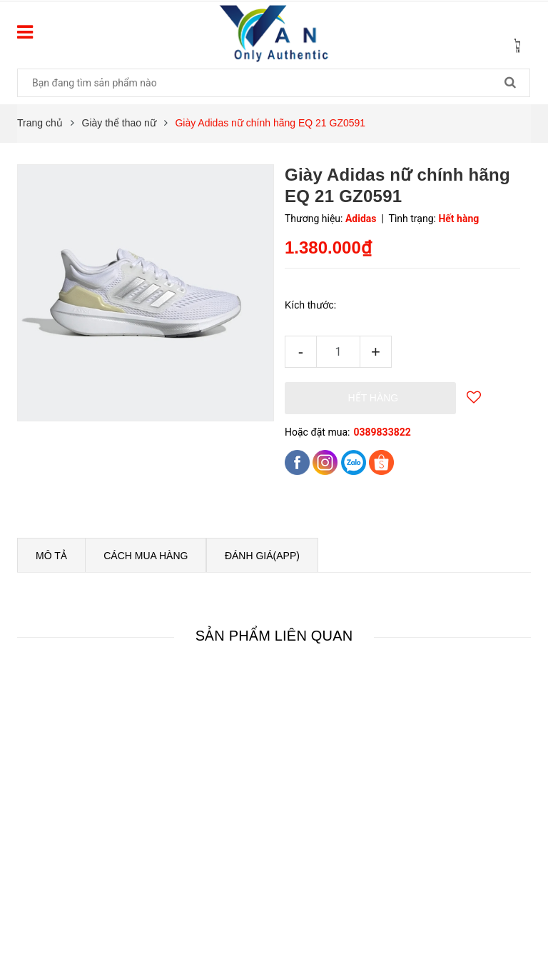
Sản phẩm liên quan (274, 635)
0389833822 (381, 432)
